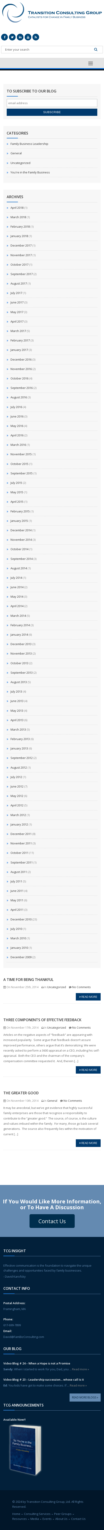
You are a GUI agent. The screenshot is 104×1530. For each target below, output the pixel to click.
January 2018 (19, 236)
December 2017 (21, 245)
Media (34, 1519)
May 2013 (17, 711)
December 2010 (21, 919)
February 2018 (20, 226)
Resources (19, 1519)
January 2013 (19, 748)
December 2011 (21, 834)
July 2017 (16, 293)
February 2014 (20, 625)
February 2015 (20, 511)
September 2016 (22, 388)
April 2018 (17, 208)
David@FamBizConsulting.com (23, 1337)
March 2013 (18, 729)
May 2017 (17, 312)
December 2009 (21, 957)
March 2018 (18, 217)
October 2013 (19, 663)
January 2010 (19, 948)
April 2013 (17, 720)
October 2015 (19, 464)
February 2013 (20, 739)
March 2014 (18, 616)
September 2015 (22, 473)
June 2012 (17, 786)
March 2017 (18, 331)
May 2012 (17, 796)
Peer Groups (63, 1514)
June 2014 (17, 587)
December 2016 (21, 359)
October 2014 (19, 549)
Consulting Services (37, 1514)
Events (47, 1519)
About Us (61, 1519)
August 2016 (19, 397)
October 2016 (19, 378)
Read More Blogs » (85, 1397)
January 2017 (19, 350)
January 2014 (19, 635)
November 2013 (21, 653)
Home (16, 1514)
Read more (88, 997)
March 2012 (18, 815)
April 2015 (17, 502)
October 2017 (19, 264)
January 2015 (19, 521)
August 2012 (19, 767)
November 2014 (21, 540)
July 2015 (16, 483)
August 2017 (19, 283)
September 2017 (22, 274)
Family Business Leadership (29, 144)
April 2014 (17, 606)
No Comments (81, 987)
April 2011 (17, 910)
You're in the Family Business (30, 172)
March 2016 (18, 445)
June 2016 (17, 416)
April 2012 (17, 805)
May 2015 (17, 492)
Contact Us (52, 1221)
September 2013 (22, 673)
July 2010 (16, 929)
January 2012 (19, 824)
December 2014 (21, 530)
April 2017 (17, 321)
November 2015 (21, 454)
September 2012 (22, 758)
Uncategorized (20, 163)
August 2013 (19, 682)
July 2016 (16, 407)
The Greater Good (21, 1092)
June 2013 (17, 701)
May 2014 (17, 597)
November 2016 (21, 369)
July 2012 (16, 777)
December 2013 (21, 644)
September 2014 (22, 559)
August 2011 (19, 872)
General (16, 153)
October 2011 (19, 853)
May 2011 (17, 900)
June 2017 (17, 302)
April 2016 (17, 435)
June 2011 (17, 891)
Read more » (80, 1369)
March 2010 (18, 938)
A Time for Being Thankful (28, 979)
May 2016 (17, 426)
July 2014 (16, 578)
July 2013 (16, 691)
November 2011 (21, 843)
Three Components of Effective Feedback (42, 1019)
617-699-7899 (12, 1325)
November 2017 (21, 255)
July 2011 (16, 881)
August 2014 (19, 568)
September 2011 (22, 862)
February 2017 (20, 340)
